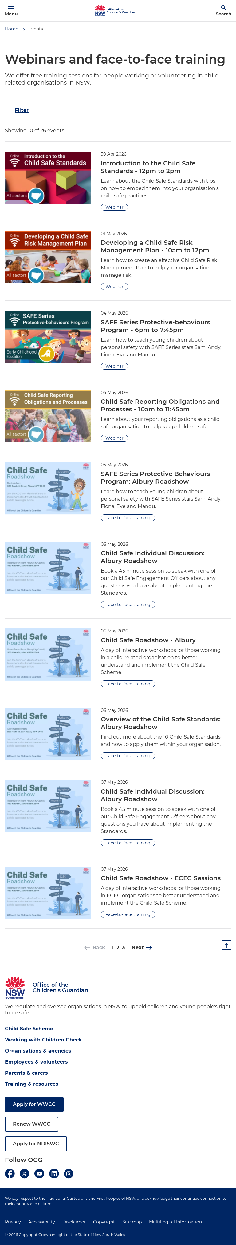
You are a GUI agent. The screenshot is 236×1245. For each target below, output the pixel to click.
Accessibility (41, 1222)
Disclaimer (74, 1222)
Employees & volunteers (36, 1062)
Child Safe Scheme (29, 1029)
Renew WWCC (31, 1124)
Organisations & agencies (38, 1051)
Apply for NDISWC (36, 1144)
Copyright (104, 1222)
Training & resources (31, 1084)
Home (11, 29)
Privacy (13, 1222)
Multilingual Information (175, 1222)
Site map (132, 1222)
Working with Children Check (43, 1040)
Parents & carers (26, 1073)
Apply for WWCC (34, 1104)
